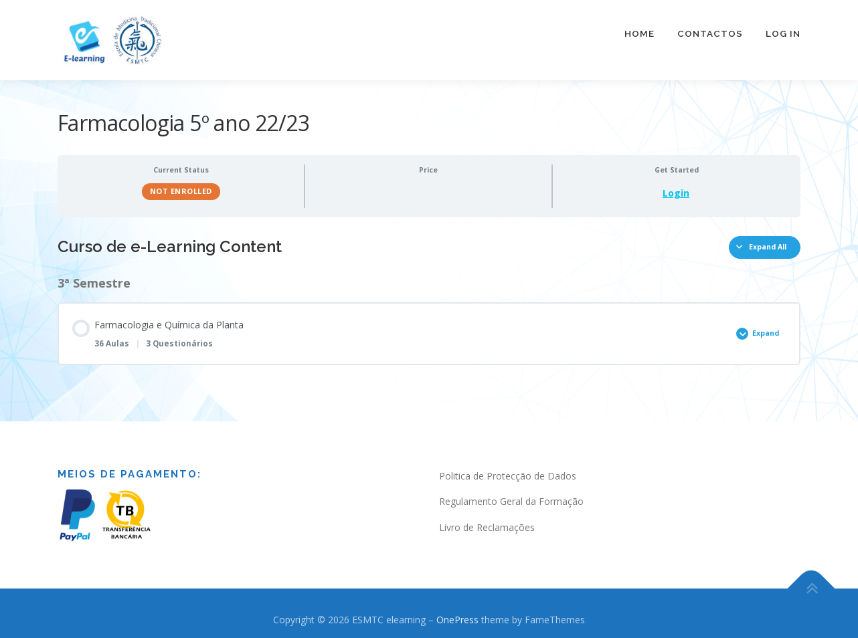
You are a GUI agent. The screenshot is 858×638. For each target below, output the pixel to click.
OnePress (457, 613)
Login (676, 187)
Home (639, 33)
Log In (783, 33)
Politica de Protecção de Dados (507, 469)
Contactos (710, 33)
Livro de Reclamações (487, 521)
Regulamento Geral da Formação (511, 495)
